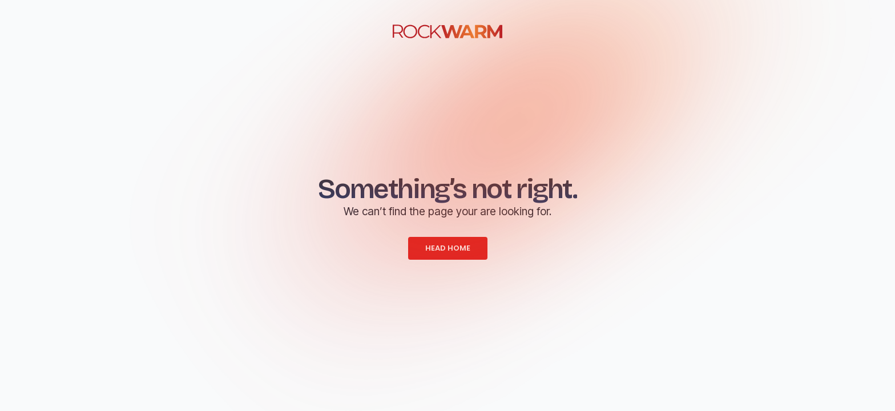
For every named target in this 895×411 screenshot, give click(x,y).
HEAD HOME (447, 248)
